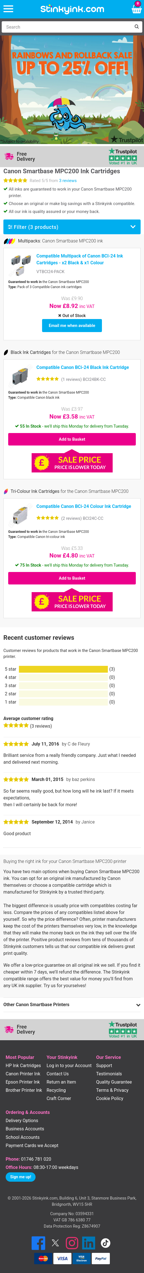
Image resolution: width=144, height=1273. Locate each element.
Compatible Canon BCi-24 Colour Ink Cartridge (83, 506)
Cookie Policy (109, 1098)
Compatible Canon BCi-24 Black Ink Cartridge (82, 367)
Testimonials (109, 1073)
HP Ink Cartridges (23, 1065)
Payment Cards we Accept (32, 1145)
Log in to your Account (69, 1065)
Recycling (56, 1090)
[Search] (66, 27)
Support (104, 1065)
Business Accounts (25, 1128)
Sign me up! (20, 1177)
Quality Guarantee (114, 1082)
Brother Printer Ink (24, 1090)
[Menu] (8, 9)
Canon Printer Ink (23, 1073)
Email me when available (72, 325)
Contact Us (58, 1073)
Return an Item (61, 1082)
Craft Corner (59, 1098)
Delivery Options (22, 1120)
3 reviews (68, 180)
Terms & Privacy (112, 1090)
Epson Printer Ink (23, 1082)
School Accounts (23, 1137)
